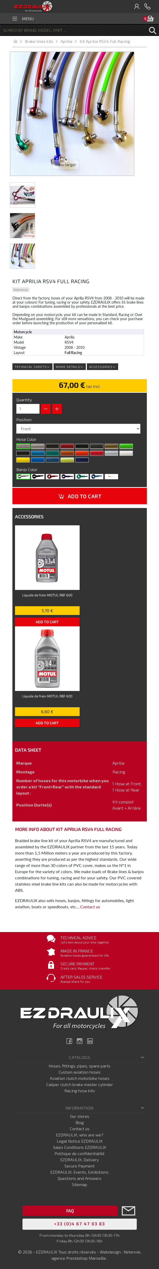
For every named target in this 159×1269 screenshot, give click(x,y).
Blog (79, 1122)
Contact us (90, 906)
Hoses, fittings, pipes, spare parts (79, 1065)
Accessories (102, 366)
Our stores (79, 1116)
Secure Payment (79, 1165)
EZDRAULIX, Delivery (79, 1159)
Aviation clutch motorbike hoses (79, 1078)
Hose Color (26, 439)
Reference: (20, 289)
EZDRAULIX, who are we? (79, 1134)
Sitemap (79, 1184)
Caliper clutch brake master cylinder (79, 1084)
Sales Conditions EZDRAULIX (79, 1147)
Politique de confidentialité (79, 1153)
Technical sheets (32, 366)
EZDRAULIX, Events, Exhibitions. (79, 1172)
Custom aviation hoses (80, 1072)
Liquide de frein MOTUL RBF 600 (47, 595)
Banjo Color (27, 469)
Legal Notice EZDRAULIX (80, 1141)
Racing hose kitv (79, 1090)
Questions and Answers (79, 1178)
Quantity (24, 399)
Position (24, 419)
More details (70, 366)
